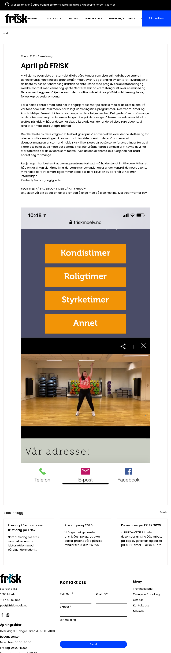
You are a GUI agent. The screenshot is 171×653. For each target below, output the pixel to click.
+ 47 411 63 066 (10, 600)
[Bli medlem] (156, 18)
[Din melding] (93, 631)
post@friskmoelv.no (13, 605)
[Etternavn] (110, 600)
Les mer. (110, 4)
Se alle (164, 512)
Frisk (6, 33)
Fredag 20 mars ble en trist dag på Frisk (26, 527)
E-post (65, 607)
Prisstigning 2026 (78, 525)
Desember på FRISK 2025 (141, 525)
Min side (138, 611)
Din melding (68, 620)
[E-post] (92, 613)
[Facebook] (2, 615)
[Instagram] (8, 615)
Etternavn (103, 594)
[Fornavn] (74, 600)
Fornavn (66, 594)
